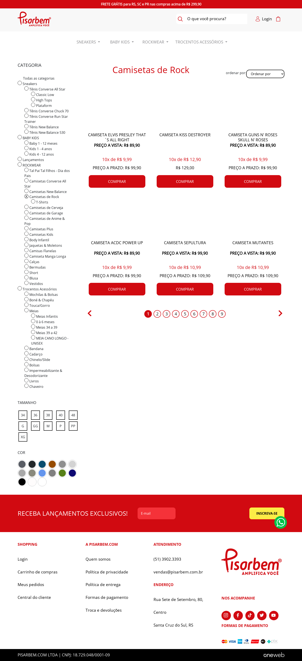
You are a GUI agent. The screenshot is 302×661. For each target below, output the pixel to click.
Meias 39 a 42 (44, 332)
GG (36, 425)
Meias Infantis (44, 316)
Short (31, 272)
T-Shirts (39, 202)
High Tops (41, 99)
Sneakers (27, 83)
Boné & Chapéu (39, 299)
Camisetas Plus (38, 228)
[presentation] (212, 513)
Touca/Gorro (37, 305)
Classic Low (42, 94)
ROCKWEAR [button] (153, 42)
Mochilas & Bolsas (41, 294)
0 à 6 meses (43, 321)
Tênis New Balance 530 (44, 132)
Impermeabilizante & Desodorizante (43, 373)
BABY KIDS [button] (120, 42)
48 (74, 414)
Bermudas (35, 267)
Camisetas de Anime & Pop (44, 221)
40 (62, 414)
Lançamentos (31, 159)
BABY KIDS (28, 137)
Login (23, 559)
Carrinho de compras (37, 572)
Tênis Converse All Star (44, 89)
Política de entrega (103, 584)
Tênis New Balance (41, 126)
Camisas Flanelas (40, 250)
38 (49, 414)
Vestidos (33, 283)
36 (37, 414)
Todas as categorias (39, 78)
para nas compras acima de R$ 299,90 (151, 4)
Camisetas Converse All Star (45, 183)
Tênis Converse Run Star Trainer (46, 119)
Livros (31, 380)
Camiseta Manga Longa (45, 256)
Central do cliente (34, 597)
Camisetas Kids (38, 234)
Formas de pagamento (107, 597)
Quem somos (98, 559)
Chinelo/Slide (37, 359)
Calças (31, 261)
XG (24, 436)
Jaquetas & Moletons (43, 245)
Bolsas (32, 364)
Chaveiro (33, 386)
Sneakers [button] (87, 42)
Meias (31, 310)
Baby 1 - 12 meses (40, 143)
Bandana (33, 348)
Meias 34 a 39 (44, 327)
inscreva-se (266, 513)
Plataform (41, 105)
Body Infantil (36, 239)
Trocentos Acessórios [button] (199, 42)
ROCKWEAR (29, 165)
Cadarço (33, 354)
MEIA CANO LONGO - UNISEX (49, 340)
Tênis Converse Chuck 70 (46, 110)
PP (74, 425)
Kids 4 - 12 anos (39, 154)
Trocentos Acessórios (37, 288)
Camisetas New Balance (45, 191)
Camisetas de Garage (43, 212)
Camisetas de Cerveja (43, 207)
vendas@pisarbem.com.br (178, 572)
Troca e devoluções (104, 610)
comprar (117, 181)
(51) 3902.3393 (167, 559)
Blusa (31, 278)
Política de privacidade (107, 572)
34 (24, 414)
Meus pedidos (31, 584)
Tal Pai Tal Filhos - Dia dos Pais (47, 173)
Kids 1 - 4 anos (38, 148)
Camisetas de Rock (41, 196)
